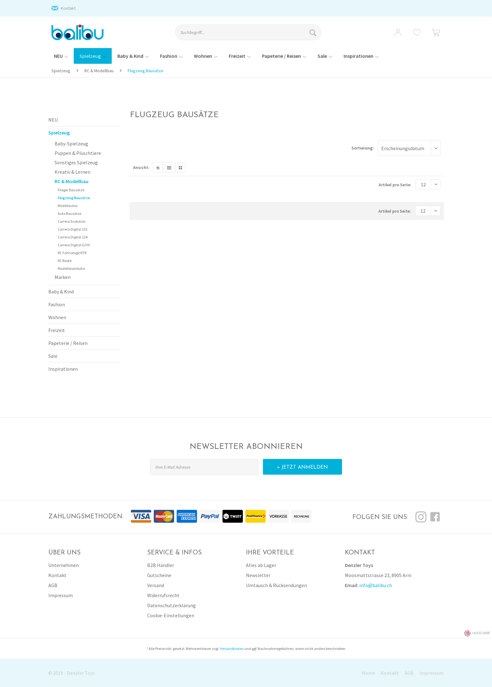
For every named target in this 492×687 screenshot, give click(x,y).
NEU (53, 120)
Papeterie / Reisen (68, 343)
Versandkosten (232, 648)
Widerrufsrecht (163, 595)
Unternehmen (63, 565)
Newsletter (258, 575)
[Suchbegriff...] (248, 32)
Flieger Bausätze (71, 190)
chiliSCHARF (477, 632)
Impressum (60, 595)
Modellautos (68, 205)
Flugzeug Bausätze (74, 197)
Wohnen (57, 317)
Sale (52, 356)
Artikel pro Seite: (395, 185)
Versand (155, 585)
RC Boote (65, 260)
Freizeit (56, 330)
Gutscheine (159, 575)
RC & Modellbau (71, 181)
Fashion (56, 304)
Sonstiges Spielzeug (76, 162)
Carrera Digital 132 (73, 229)
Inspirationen (63, 369)
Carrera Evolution (72, 221)
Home (368, 672)
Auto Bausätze (69, 213)
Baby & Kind (61, 291)
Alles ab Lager (261, 565)
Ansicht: (141, 167)
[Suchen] (313, 32)
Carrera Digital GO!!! (74, 245)
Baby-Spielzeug (71, 143)
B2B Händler (160, 565)
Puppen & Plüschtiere (78, 153)
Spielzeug (59, 132)
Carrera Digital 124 (73, 237)
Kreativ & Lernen (72, 172)
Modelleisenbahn (71, 268)
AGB (52, 585)
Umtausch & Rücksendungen (276, 585)
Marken (63, 277)
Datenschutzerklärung (171, 605)
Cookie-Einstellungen (170, 615)
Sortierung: (362, 148)
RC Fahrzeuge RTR (72, 252)
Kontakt (68, 8)
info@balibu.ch (375, 585)
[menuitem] (253, 35)
